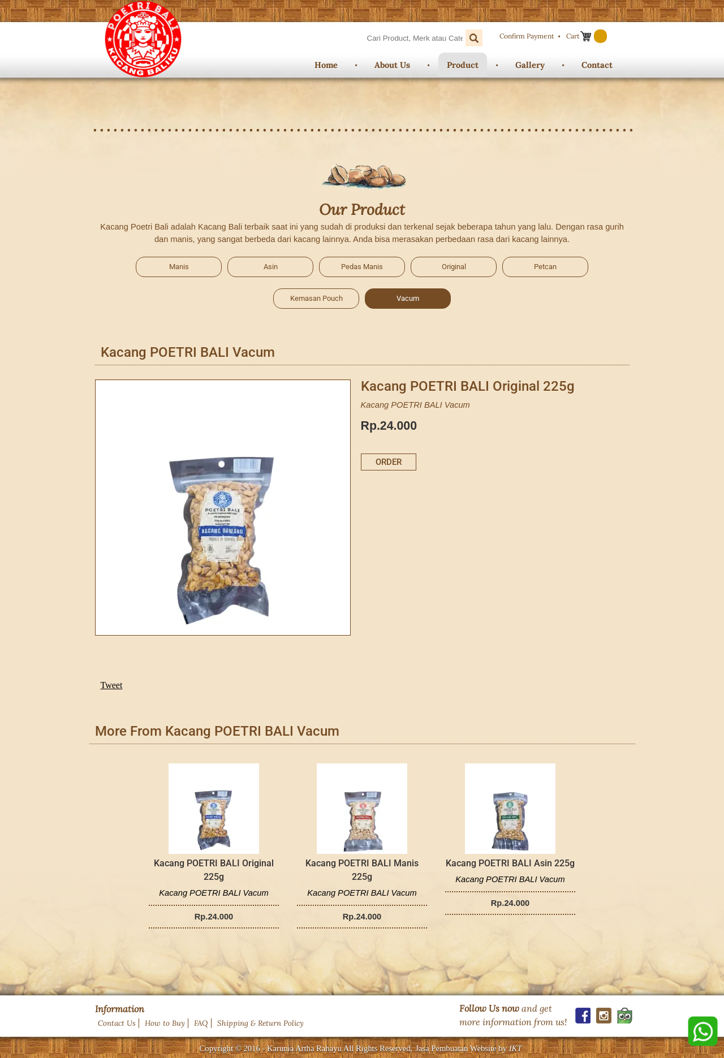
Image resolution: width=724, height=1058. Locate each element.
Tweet (112, 685)
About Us (392, 64)
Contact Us (117, 1023)
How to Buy (165, 1023)
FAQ (201, 1023)
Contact (597, 64)
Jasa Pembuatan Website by (468, 1048)
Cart (573, 36)
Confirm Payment (526, 36)
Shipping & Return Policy (260, 1023)
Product (463, 64)
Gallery (530, 64)
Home (326, 64)
